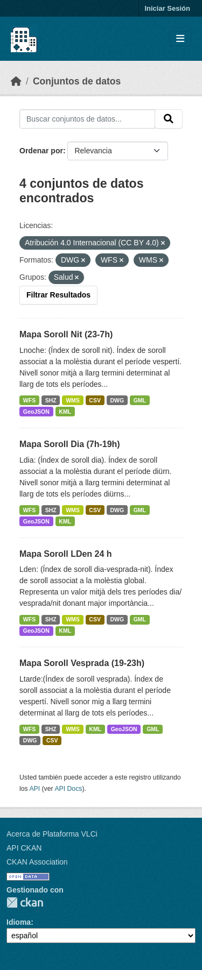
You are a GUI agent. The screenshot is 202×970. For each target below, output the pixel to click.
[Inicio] (16, 81)
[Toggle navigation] (180, 39)
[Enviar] (169, 119)
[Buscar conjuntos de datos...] (87, 119)
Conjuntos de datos (77, 81)
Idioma (18, 922)
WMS (73, 400)
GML (140, 400)
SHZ (51, 400)
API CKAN (23, 848)
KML (65, 411)
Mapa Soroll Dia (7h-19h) (69, 444)
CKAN (24, 902)
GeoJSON (36, 411)
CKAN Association (37, 862)
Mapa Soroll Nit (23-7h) (66, 334)
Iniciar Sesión (167, 8)
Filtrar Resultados (58, 295)
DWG (117, 400)
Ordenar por (41, 150)
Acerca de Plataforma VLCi (51, 834)
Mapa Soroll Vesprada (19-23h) (81, 663)
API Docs (68, 788)
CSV (95, 400)
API (34, 788)
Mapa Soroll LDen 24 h (65, 553)
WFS (29, 400)
